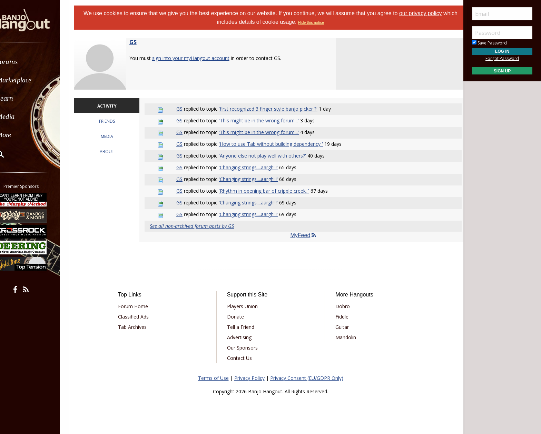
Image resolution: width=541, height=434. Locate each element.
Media (23, 117)
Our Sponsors (244, 347)
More (21, 135)
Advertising (241, 337)
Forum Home (140, 306)
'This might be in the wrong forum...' (263, 120)
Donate (237, 316)
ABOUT (114, 151)
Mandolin (343, 337)
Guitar (339, 327)
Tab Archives (139, 327)
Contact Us (241, 358)
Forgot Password (502, 58)
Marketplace (31, 80)
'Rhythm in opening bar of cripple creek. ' (268, 191)
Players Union (244, 306)
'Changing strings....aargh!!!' (252, 167)
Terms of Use (213, 378)
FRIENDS (114, 121)
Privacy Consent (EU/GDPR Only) (306, 378)
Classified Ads (140, 316)
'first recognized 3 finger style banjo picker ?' (272, 108)
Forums (25, 62)
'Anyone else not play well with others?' (267, 155)
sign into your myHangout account (199, 58)
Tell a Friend (243, 327)
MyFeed (302, 235)
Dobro (340, 306)
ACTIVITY (114, 106)
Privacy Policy (249, 378)
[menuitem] (39, 62)
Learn (22, 98)
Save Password (489, 43)
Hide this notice (319, 22)
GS (141, 42)
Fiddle (339, 316)
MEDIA (114, 136)
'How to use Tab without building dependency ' (275, 144)
